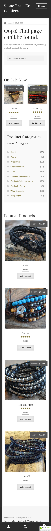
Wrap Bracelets (17, 191)
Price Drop (15, 161)
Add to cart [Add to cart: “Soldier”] (25, 276)
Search (25, 526)
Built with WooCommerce (29, 521)
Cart (40, 525)
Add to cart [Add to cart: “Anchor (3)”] (37, 123)
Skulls (13, 171)
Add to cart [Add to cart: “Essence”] (25, 347)
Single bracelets (17, 166)
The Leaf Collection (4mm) (21, 181)
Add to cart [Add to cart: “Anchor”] (13, 123)
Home (9, 23)
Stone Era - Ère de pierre (18, 8)
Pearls (13, 157)
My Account (8, 526)
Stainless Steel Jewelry (20, 176)
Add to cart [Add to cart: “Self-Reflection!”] (25, 419)
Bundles (13, 152)
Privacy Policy (10, 521)
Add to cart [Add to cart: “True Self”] (25, 487)
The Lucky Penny (17, 186)
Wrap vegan (15, 195)
